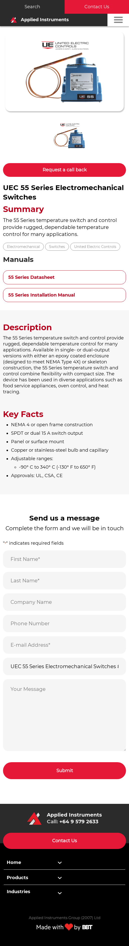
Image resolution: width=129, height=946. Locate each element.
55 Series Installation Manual (41, 295)
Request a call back (65, 170)
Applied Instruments (38, 19)
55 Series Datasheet (31, 277)
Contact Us (96, 6)
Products (17, 877)
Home (14, 862)
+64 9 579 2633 (78, 822)
